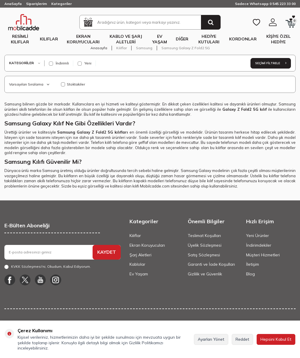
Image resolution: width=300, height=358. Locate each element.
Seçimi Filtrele (270, 63)
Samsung (144, 48)
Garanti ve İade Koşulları (211, 264)
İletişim (252, 264)
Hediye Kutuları (208, 39)
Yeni (84, 63)
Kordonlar (243, 39)
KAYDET (106, 252)
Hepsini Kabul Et (276, 339)
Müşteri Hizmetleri (263, 255)
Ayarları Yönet (211, 339)
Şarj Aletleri (140, 255)
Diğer (182, 39)
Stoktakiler (73, 84)
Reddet (242, 339)
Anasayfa (99, 48)
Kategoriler (61, 3)
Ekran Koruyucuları (83, 39)
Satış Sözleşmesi (204, 255)
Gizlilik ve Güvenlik (205, 274)
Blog (250, 274)
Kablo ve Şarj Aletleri (126, 39)
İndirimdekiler (258, 245)
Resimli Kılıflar (20, 39)
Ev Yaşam (159, 39)
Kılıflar (49, 39)
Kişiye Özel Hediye (278, 39)
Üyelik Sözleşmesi (204, 245)
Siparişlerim (36, 3)
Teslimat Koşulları (204, 235)
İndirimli (59, 63)
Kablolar (137, 264)
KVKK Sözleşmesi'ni (28, 266)
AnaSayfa (13, 3)
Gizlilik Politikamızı (146, 342)
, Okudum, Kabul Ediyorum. (47, 266)
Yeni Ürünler (257, 235)
